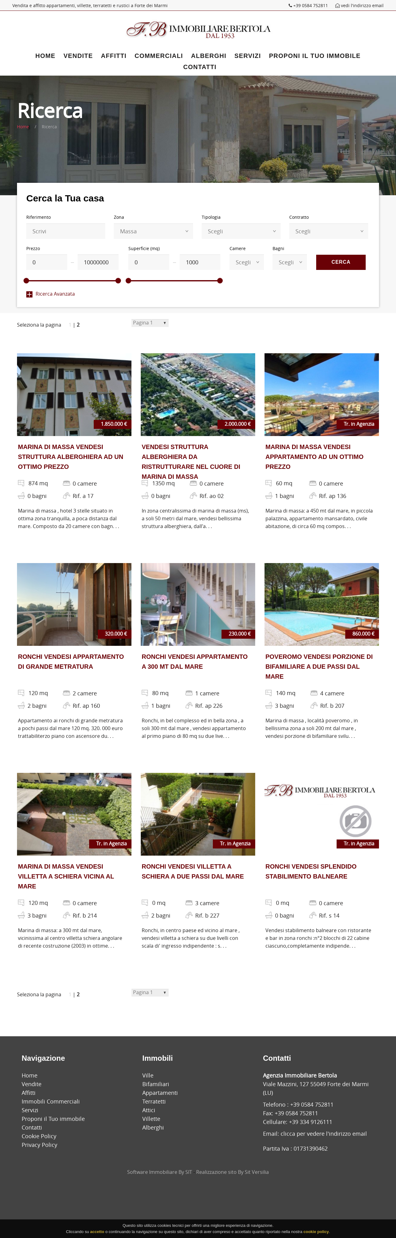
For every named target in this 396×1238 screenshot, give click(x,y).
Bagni (278, 248)
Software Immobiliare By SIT (159, 1172)
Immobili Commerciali (51, 1101)
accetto (97, 1233)
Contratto (299, 217)
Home (45, 55)
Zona (119, 217)
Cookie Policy (39, 1136)
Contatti (200, 67)
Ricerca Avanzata (50, 293)
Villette (151, 1118)
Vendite (78, 55)
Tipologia (211, 217)
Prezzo (33, 248)
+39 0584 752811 (309, 5)
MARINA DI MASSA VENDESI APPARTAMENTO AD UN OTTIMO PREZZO (314, 456)
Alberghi (208, 55)
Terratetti (154, 1101)
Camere (238, 248)
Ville (147, 1075)
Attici (148, 1110)
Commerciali (159, 55)
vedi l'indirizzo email (359, 5)
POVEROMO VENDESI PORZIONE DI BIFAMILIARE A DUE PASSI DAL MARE (319, 666)
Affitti (114, 55)
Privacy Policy (39, 1144)
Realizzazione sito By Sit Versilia (232, 1172)
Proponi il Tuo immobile (315, 55)
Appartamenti (160, 1092)
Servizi (248, 55)
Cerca (341, 262)
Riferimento (38, 217)
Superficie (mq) (144, 248)
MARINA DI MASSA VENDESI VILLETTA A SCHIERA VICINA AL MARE (66, 876)
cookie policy (316, 1233)
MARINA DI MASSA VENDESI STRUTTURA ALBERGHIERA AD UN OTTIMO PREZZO (70, 456)
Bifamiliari (155, 1084)
